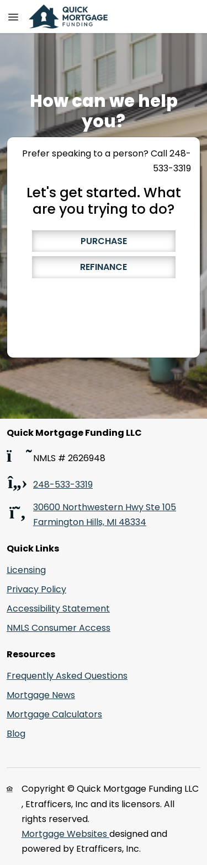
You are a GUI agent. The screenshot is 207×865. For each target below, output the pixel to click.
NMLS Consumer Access (58, 627)
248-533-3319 (63, 484)
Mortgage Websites (65, 834)
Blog (16, 733)
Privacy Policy (36, 589)
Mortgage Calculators (54, 714)
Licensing (26, 570)
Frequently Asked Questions (67, 675)
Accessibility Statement (58, 608)
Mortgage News (41, 695)
